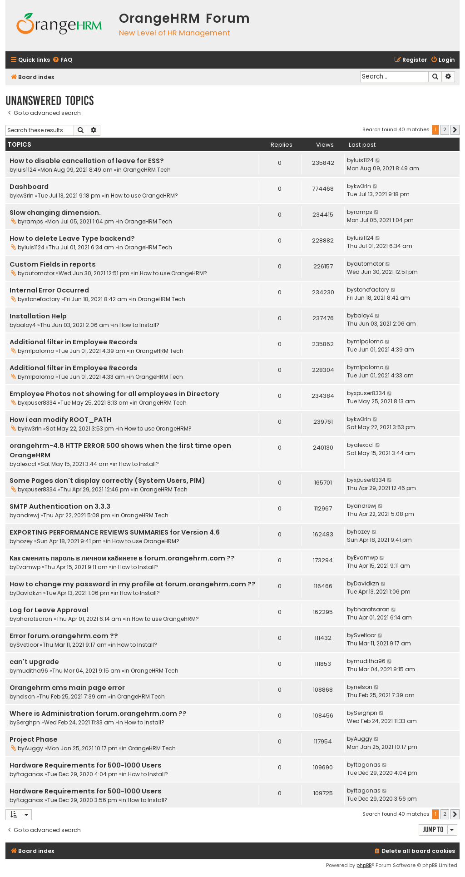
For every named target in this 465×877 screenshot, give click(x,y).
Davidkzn (29, 593)
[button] (455, 130)
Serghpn (28, 722)
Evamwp (28, 567)
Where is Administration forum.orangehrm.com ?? (98, 713)
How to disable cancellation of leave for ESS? (87, 160)
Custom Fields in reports (53, 264)
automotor (39, 273)
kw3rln (25, 195)
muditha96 (32, 670)
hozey (24, 541)
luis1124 (26, 169)
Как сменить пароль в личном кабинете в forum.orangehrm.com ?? (122, 558)
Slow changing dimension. (55, 212)
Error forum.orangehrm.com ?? (64, 635)
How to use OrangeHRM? (144, 195)
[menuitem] (62, 60)
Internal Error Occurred (49, 290)
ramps (34, 221)
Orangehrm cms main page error (67, 687)
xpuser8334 (40, 402)
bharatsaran (34, 619)
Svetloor (27, 645)
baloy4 (26, 325)
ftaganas (29, 774)
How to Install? (139, 325)
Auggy (34, 748)
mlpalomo (39, 351)
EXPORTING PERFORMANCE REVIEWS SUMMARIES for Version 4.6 (115, 532)
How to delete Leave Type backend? (72, 238)
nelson (25, 696)
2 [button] (444, 129)
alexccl (26, 464)
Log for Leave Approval (49, 609)
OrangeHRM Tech (147, 169)
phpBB (363, 865)
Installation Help (38, 316)
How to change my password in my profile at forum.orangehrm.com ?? (133, 584)
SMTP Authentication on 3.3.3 (60, 506)
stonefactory (42, 299)
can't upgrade (34, 661)
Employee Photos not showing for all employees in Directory (114, 393)
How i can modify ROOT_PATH (60, 419)
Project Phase (34, 739)
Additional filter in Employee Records (74, 342)
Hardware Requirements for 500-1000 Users (86, 765)
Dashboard (29, 186)
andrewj (27, 515)
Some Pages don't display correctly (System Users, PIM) (107, 480)
